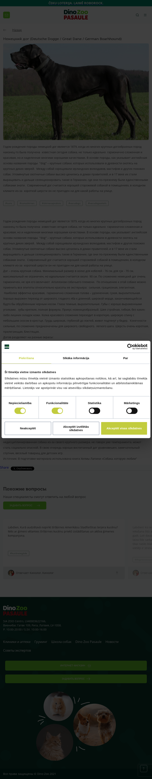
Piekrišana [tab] (26, 358)
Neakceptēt (28, 428)
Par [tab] (125, 358)
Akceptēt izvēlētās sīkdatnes (76, 428)
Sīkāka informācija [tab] (76, 358)
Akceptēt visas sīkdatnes (124, 428)
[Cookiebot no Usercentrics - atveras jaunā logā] (130, 347)
